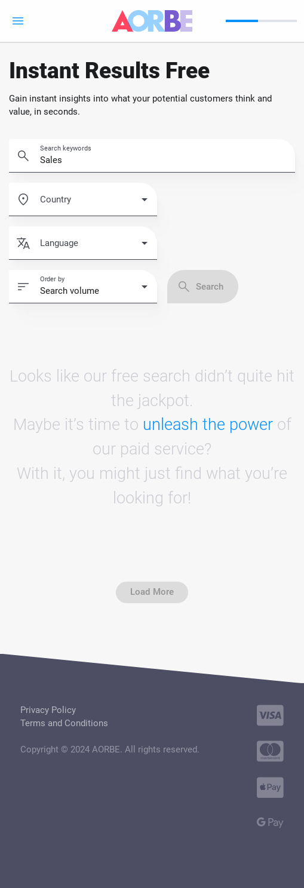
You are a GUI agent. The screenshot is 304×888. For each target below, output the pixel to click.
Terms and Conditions (64, 723)
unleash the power (208, 424)
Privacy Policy (48, 710)
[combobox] (94, 204)
